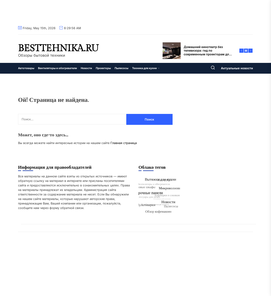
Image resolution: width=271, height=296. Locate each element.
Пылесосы (121, 68)
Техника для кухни (146, 68)
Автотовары (26, 68)
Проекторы (103, 68)
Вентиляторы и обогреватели (57, 68)
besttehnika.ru (58, 48)
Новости (86, 68)
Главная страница (123, 143)
